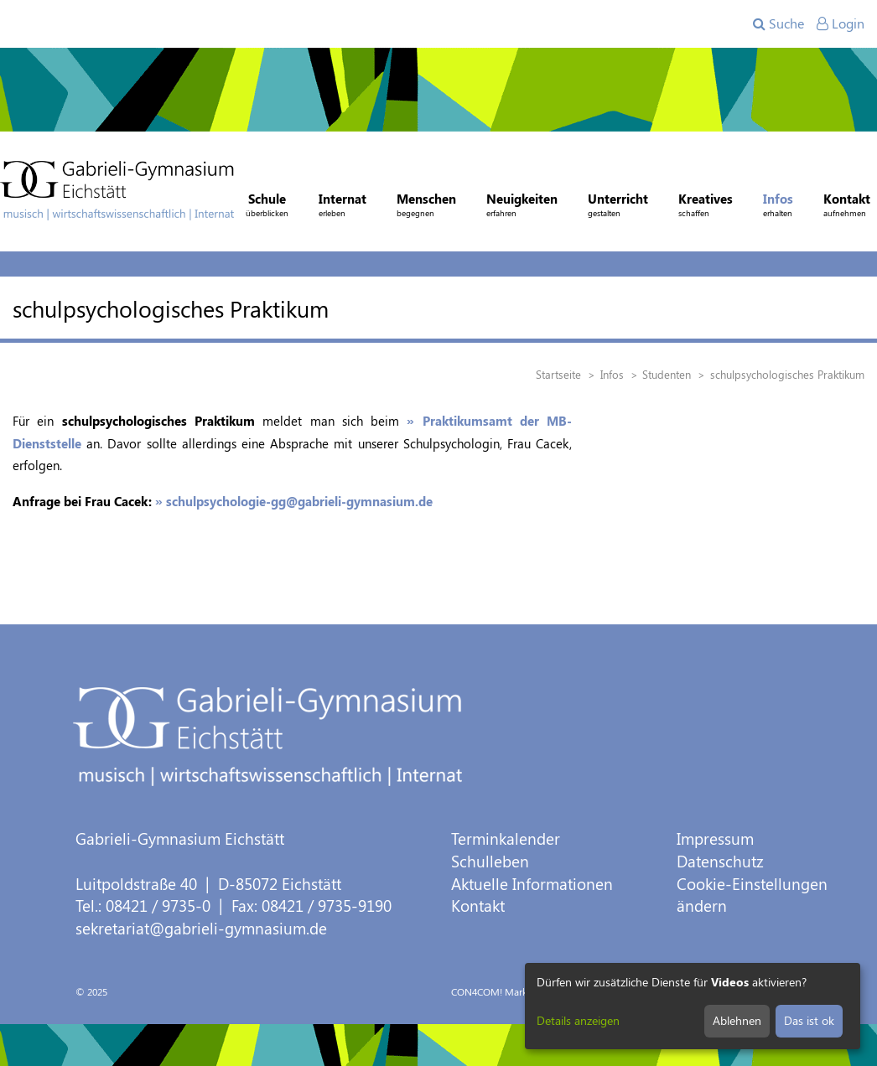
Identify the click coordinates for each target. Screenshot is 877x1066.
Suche (778, 23)
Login (840, 23)
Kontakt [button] (846, 207)
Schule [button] (267, 207)
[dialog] (692, 1006)
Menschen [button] (426, 207)
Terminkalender (505, 838)
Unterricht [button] (618, 207)
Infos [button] (778, 207)
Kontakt (478, 905)
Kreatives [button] (705, 207)
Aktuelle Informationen (532, 883)
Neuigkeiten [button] (522, 207)
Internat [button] (342, 207)
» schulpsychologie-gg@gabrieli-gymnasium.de (294, 501)
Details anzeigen (578, 1020)
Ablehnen (737, 1020)
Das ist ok (809, 1020)
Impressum (715, 838)
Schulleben (490, 861)
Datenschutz (720, 861)
